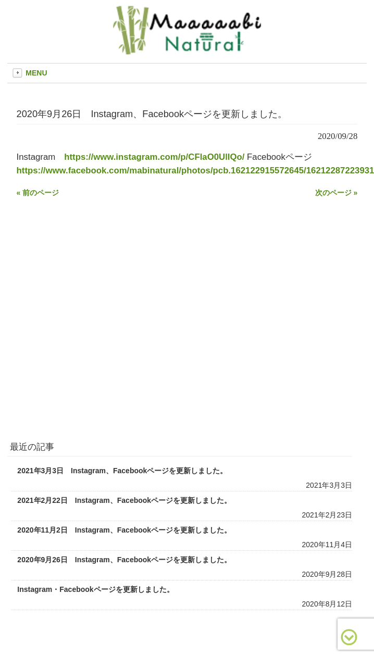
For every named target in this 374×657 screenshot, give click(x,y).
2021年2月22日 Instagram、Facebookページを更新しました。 (124, 500)
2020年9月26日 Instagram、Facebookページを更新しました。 (124, 559)
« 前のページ (38, 192)
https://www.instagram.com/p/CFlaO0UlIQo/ (154, 157)
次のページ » (336, 192)
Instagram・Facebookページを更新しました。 (95, 589)
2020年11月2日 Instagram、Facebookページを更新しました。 (124, 530)
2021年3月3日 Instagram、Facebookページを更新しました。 (122, 470)
